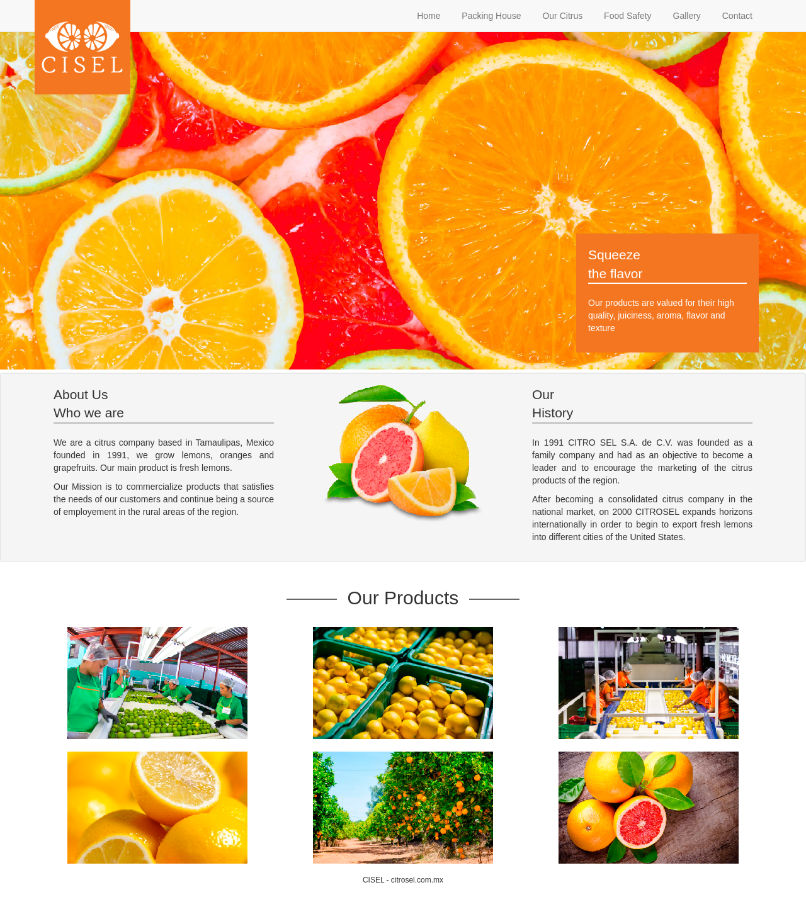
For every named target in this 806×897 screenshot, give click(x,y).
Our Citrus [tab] (561, 16)
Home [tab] (427, 16)
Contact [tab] (736, 16)
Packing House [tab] (490, 16)
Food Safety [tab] (626, 16)
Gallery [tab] (686, 16)
